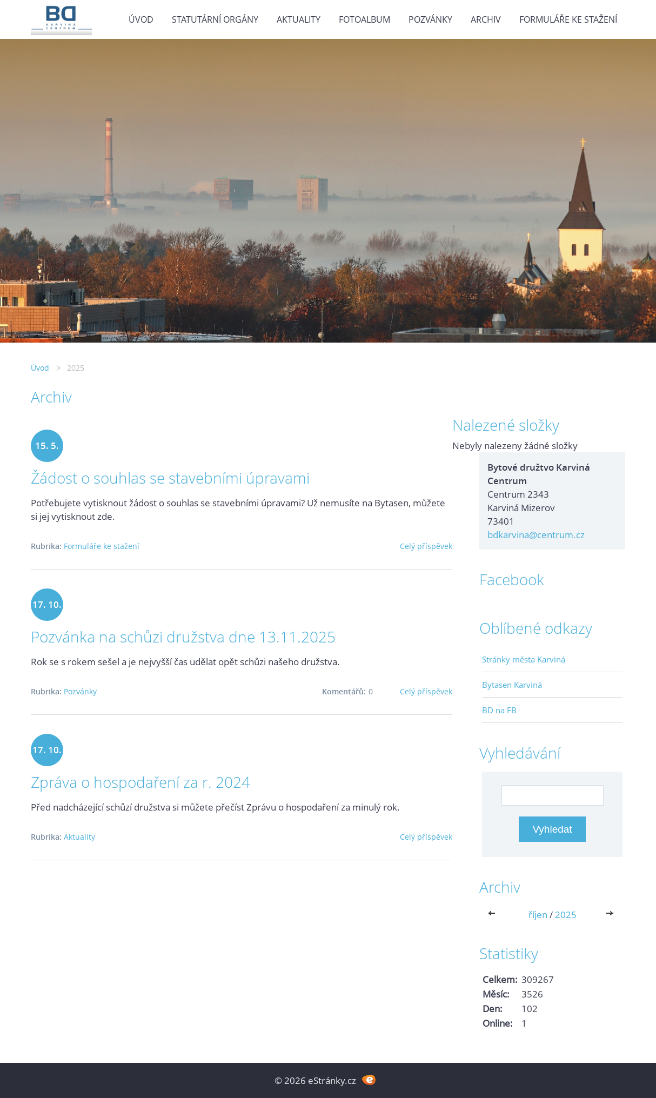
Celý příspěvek (426, 546)
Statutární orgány (215, 19)
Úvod (141, 19)
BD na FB (499, 710)
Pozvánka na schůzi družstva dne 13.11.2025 (183, 636)
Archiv (486, 19)
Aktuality (298, 19)
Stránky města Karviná (523, 659)
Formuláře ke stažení (568, 19)
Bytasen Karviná (512, 684)
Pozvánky (430, 19)
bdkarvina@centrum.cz (536, 534)
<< (493, 914)
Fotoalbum (364, 19)
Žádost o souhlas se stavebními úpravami (170, 477)
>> (610, 914)
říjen (537, 914)
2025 (566, 914)
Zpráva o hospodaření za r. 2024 (140, 782)
